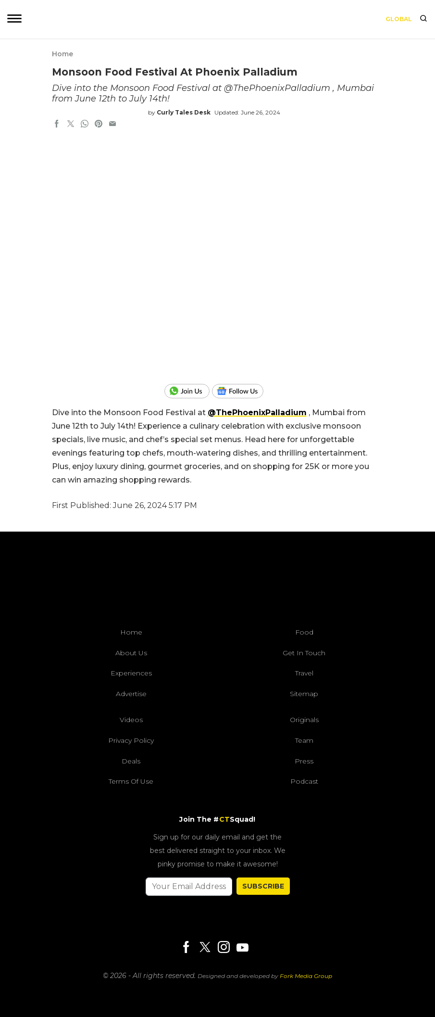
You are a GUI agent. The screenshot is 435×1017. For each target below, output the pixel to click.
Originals (304, 719)
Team (304, 740)
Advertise (131, 693)
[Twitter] (205, 948)
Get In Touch (304, 652)
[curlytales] (218, 582)
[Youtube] (242, 947)
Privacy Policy (131, 740)
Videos (131, 719)
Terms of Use (131, 781)
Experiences (131, 673)
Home (62, 54)
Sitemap (304, 693)
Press (304, 761)
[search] (423, 19)
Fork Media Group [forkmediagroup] (306, 975)
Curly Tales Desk (184, 112)
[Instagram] (223, 948)
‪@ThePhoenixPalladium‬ (257, 412)
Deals (131, 761)
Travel (304, 673)
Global (398, 19)
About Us (131, 652)
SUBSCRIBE (263, 886)
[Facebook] (186, 948)
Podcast (304, 781)
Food (304, 632)
